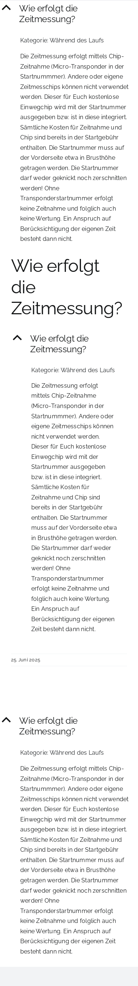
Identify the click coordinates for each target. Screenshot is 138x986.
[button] (69, 14)
